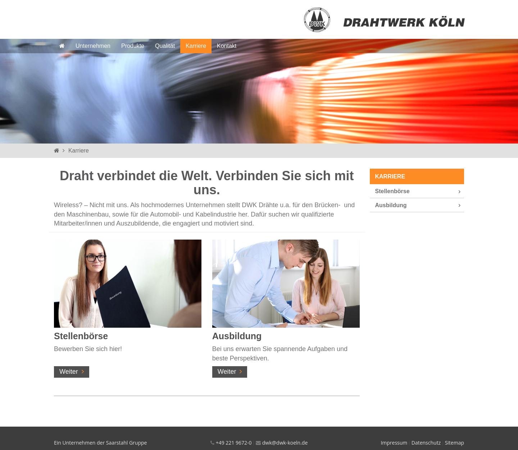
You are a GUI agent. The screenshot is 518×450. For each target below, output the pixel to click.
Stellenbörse (81, 336)
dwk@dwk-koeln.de (285, 442)
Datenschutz (426, 442)
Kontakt (226, 46)
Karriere (196, 46)
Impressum (394, 442)
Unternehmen (93, 46)
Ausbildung (237, 336)
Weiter (68, 371)
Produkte (132, 46)
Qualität (165, 46)
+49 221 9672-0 (234, 442)
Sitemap (454, 442)
